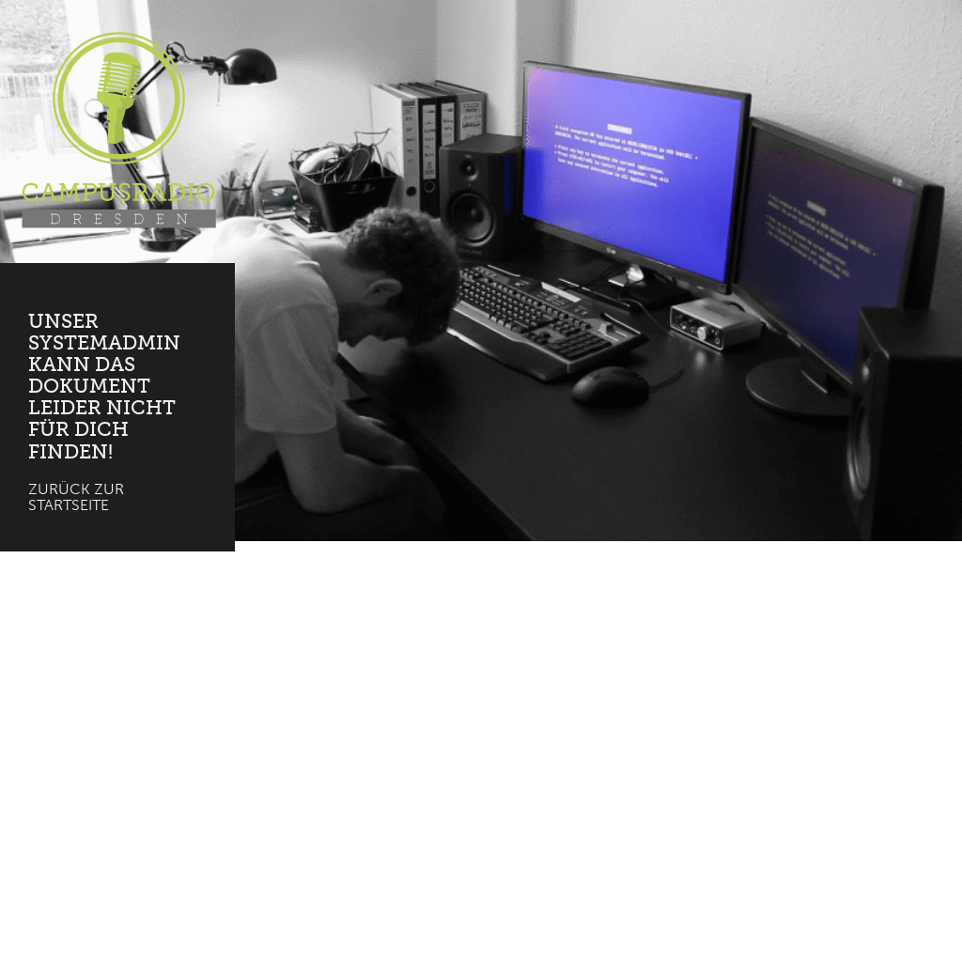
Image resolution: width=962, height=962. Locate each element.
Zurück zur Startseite (76, 497)
